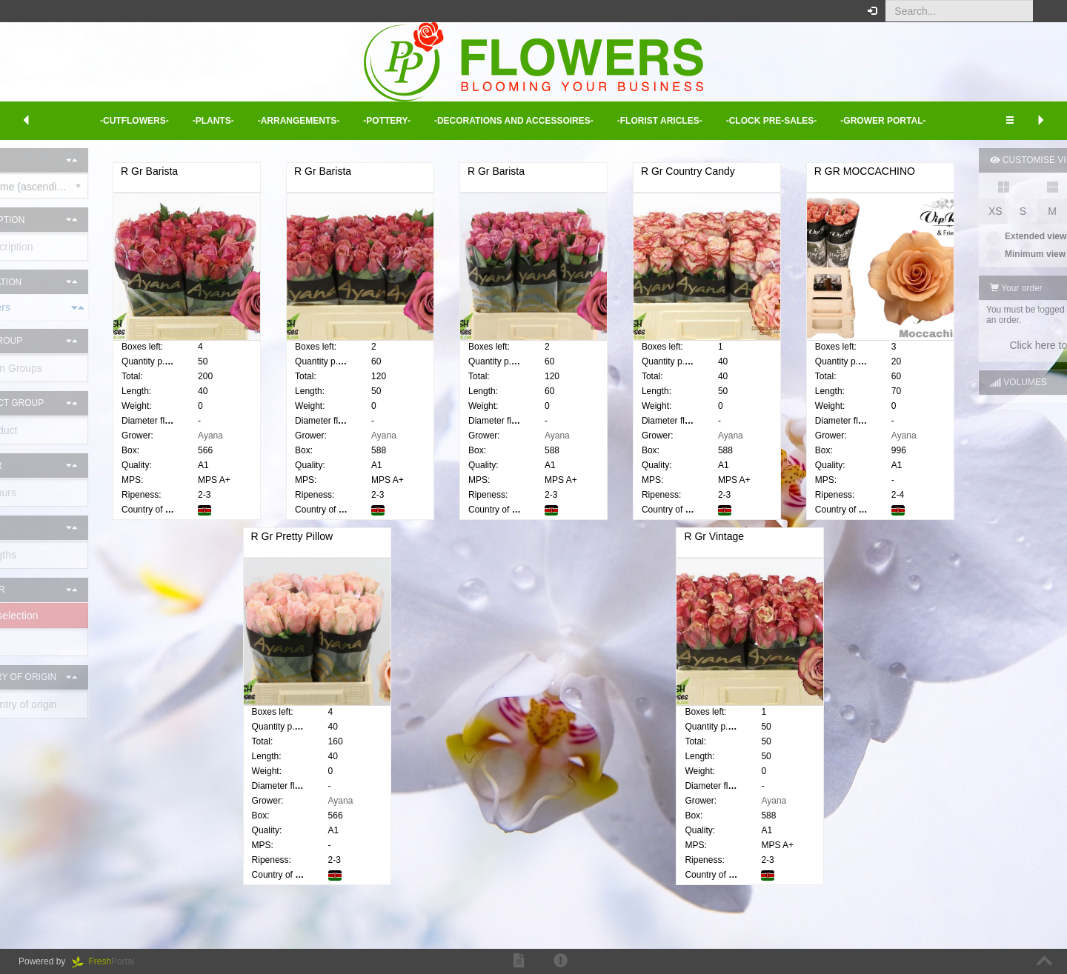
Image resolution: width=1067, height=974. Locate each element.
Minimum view (959, 254)
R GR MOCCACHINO (273, 547)
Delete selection (61, 615)
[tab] (81, 307)
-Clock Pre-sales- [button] (771, 121)
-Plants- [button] (213, 121)
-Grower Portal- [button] (882, 121)
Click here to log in (985, 345)
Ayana (282, 435)
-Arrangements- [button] (299, 121)
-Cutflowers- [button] (134, 121)
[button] (1044, 11)
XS (929, 211)
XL (1045, 211)
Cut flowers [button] (16, 307)
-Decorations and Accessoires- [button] (514, 121)
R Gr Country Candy (789, 171)
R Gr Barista (221, 171)
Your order (949, 288)
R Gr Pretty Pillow (508, 547)
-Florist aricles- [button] (659, 121)
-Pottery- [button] (386, 121)
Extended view (960, 236)
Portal (108, 961)
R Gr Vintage (742, 547)
